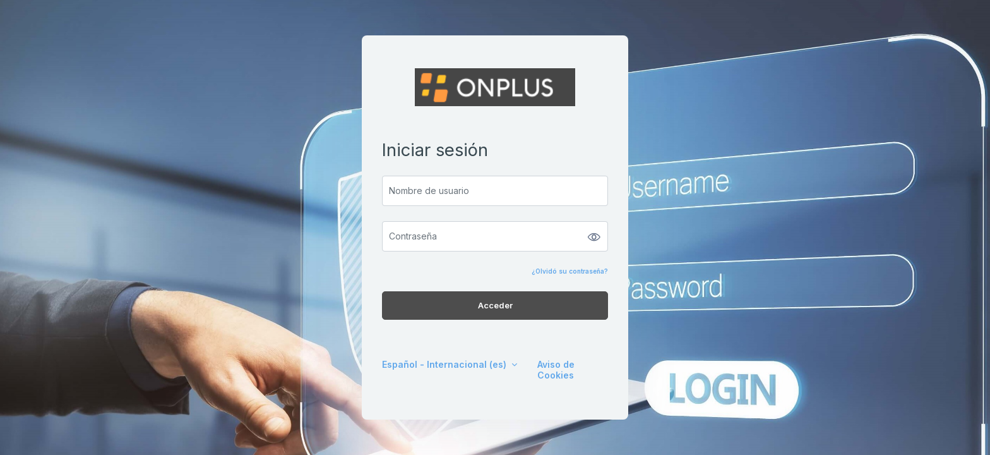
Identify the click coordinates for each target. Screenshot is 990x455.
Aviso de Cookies (556, 369)
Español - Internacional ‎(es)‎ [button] (445, 364)
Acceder (495, 305)
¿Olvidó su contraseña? (570, 271)
